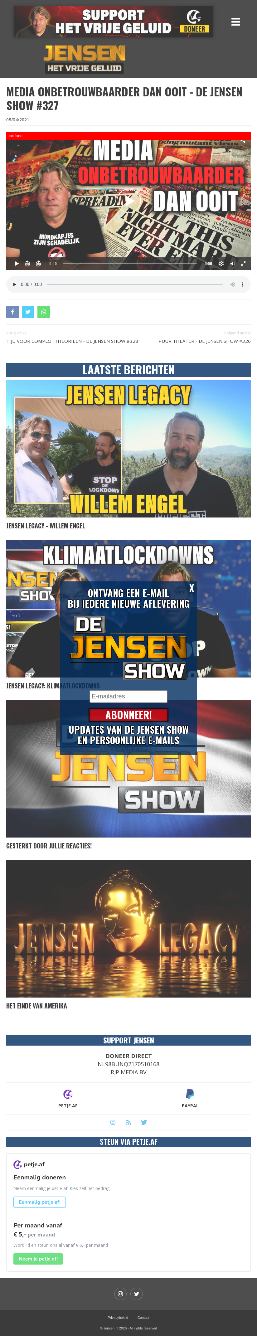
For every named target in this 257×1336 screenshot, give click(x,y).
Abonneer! (128, 715)
